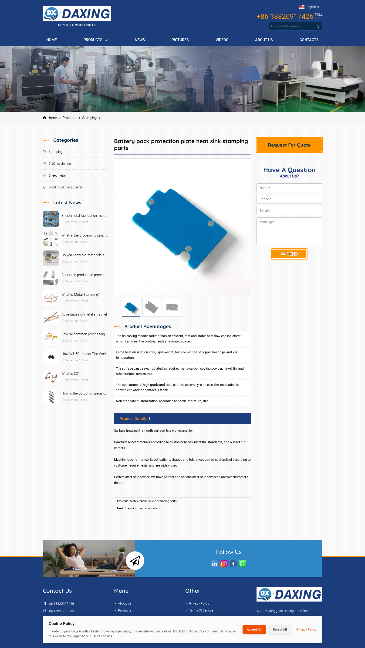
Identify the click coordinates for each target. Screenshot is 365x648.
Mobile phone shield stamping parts (153, 501)
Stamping (89, 118)
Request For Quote (289, 145)
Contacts (309, 40)
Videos (222, 40)
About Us (264, 40)
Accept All (254, 629)
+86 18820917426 (285, 16)
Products (96, 40)
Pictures (180, 40)
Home (51, 40)
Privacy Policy (197, 603)
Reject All (280, 629)
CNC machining (57, 163)
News (140, 40)
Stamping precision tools (141, 508)
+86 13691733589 (58, 611)
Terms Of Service (199, 610)
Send (289, 254)
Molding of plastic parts (63, 187)
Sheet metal (54, 175)
